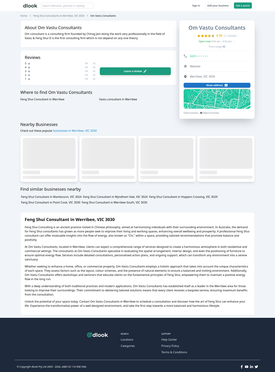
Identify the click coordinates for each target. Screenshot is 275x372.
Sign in (196, 5)
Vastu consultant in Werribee (118, 99)
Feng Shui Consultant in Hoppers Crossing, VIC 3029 (183, 197)
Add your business (218, 5)
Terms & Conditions (174, 352)
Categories (128, 346)
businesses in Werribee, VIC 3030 (74, 131)
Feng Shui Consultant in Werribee (42, 99)
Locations (127, 339)
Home (23, 15)
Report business (209, 113)
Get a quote (243, 5)
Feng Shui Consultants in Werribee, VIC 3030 (58, 15)
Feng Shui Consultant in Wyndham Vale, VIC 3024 (115, 197)
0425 (199, 56)
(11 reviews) (230, 35)
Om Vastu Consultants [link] (103, 15)
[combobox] (67, 5)
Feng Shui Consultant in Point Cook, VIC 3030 (50, 202)
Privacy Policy (170, 346)
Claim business (191, 113)
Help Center (169, 339)
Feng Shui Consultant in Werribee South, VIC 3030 (114, 202)
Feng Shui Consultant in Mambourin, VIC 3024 (51, 197)
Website (195, 66)
